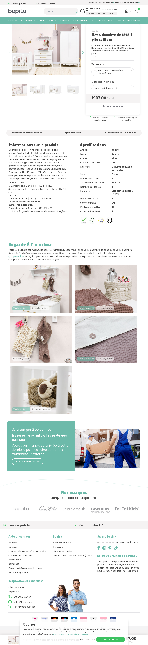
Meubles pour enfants (82, 20)
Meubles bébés (27, 20)
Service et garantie (18, 587)
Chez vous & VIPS (17, 601)
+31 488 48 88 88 (93, 10)
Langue (110, 2)
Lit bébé (11, 20)
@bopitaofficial (16, 264)
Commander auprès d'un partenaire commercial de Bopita (27, 568)
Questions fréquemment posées (25, 582)
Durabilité (58, 561)
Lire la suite (96, 65)
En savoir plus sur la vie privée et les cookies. (70, 634)
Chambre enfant (103, 20)
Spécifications (73, 140)
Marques (101, 2)
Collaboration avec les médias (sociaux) (73, 570)
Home (11, 27)
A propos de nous (62, 557)
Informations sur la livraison (120, 140)
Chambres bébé (46, 20)
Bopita (94, 39)
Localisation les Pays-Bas (127, 2)
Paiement (13, 557)
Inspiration (13, 606)
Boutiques (93, 2)
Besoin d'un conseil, (111, 127)
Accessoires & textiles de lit (127, 20)
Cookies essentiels (87, 639)
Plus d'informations (27, 476)
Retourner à (14, 574)
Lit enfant (63, 20)
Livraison (12, 561)
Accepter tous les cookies (110, 639)
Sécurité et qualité (62, 565)
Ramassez (13, 578)
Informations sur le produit (27, 140)
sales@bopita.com (109, 10)
